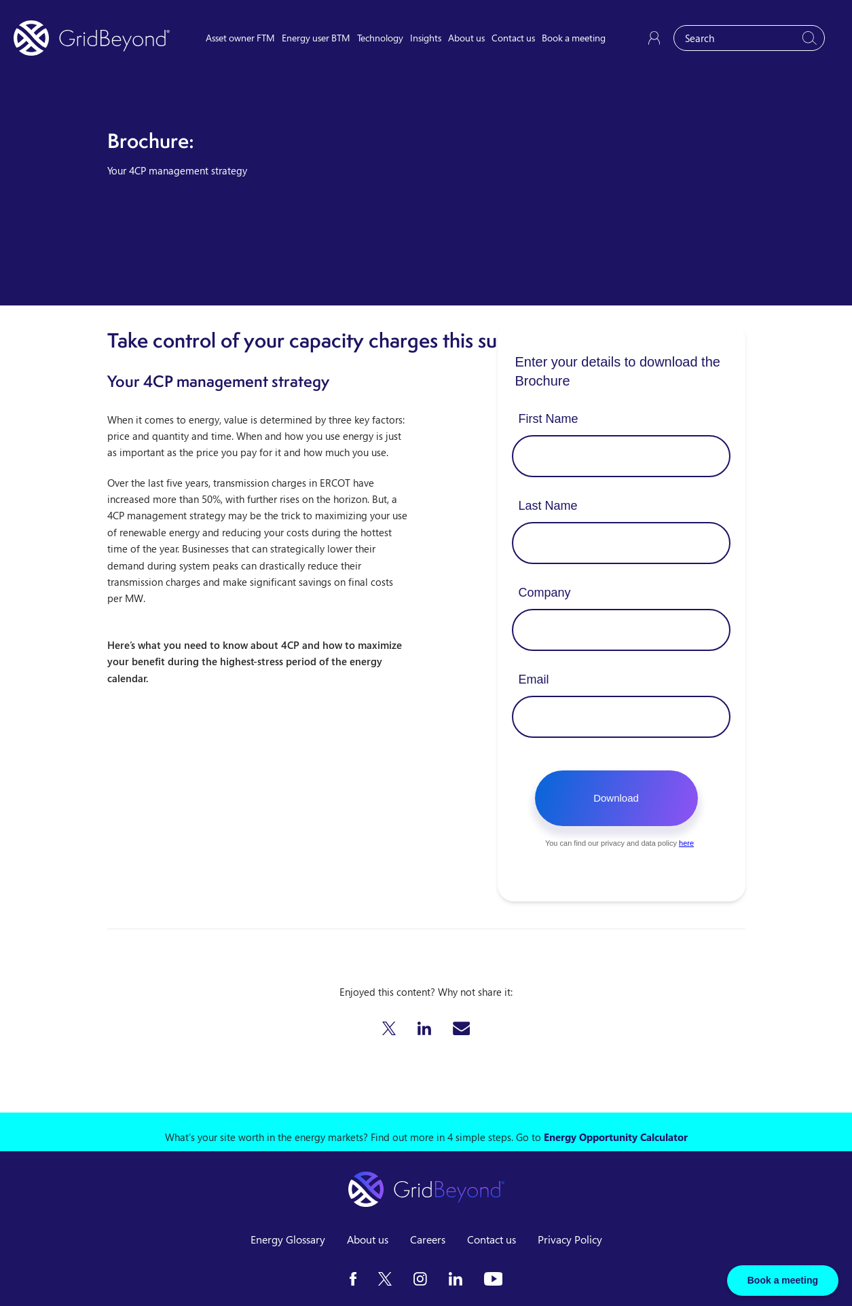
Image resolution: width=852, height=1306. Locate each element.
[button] (389, 1028)
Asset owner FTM (240, 37)
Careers (427, 1239)
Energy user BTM (316, 37)
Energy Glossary (288, 1239)
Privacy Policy (570, 1239)
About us (466, 37)
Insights (425, 37)
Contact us (513, 37)
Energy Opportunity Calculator (616, 1137)
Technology (380, 37)
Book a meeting (574, 37)
